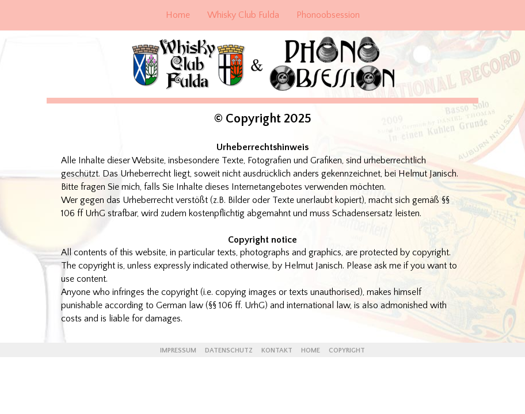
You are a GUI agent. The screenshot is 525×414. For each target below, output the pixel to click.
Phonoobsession (328, 15)
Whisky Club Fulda (243, 15)
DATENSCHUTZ (229, 350)
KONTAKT (276, 350)
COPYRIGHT (347, 350)
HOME (310, 350)
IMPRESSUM (179, 350)
